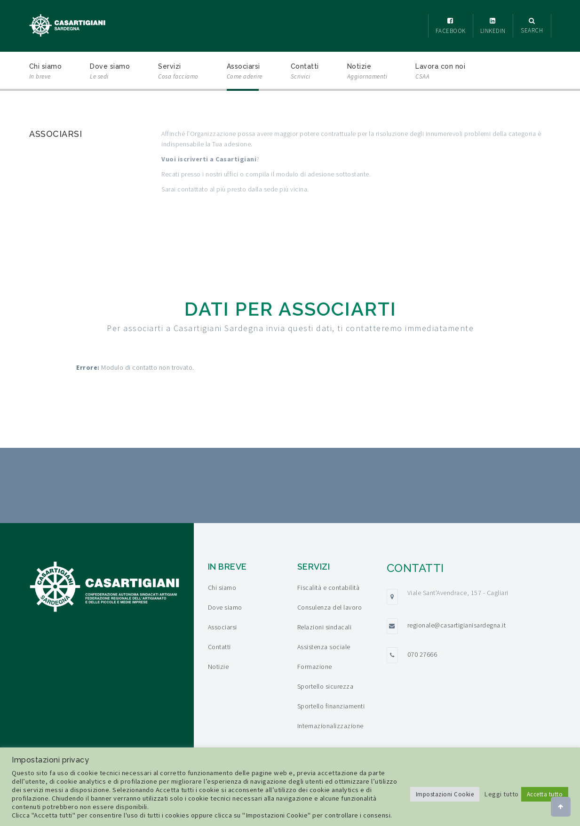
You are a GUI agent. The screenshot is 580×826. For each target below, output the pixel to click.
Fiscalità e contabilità (328, 587)
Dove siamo (110, 72)
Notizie (367, 72)
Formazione (314, 666)
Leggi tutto (501, 794)
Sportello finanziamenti (331, 706)
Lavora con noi (440, 72)
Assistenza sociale (323, 647)
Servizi (178, 72)
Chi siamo (45, 72)
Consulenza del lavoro (329, 607)
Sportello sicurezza (325, 686)
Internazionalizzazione (330, 726)
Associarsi (244, 72)
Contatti (305, 72)
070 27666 (422, 654)
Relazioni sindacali (324, 627)
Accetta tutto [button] (545, 794)
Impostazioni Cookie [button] (445, 794)
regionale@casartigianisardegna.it (456, 625)
